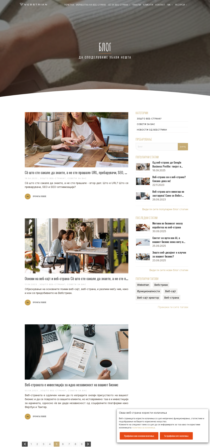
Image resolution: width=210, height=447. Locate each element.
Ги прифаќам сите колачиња (176, 434)
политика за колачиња (143, 426)
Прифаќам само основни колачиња (139, 434)
